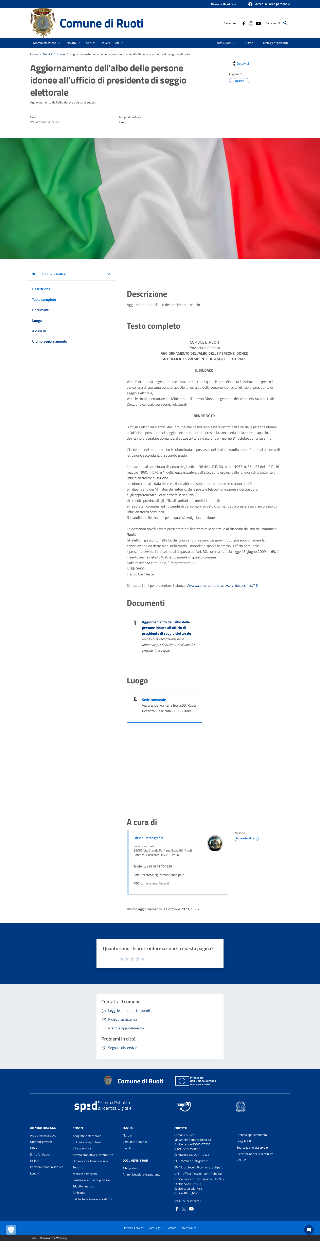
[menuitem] (222, 42)
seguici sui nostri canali (187, 1201)
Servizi (78, 1128)
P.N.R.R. (241, 1160)
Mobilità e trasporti (85, 1173)
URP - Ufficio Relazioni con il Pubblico (198, 1173)
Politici (34, 1160)
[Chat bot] (309, 1230)
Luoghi (34, 1173)
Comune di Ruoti (101, 23)
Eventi (127, 1148)
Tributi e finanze (83, 1186)
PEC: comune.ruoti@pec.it (191, 1161)
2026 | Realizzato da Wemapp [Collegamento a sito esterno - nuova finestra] (49, 1238)
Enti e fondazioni (40, 1154)
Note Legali (155, 1228)
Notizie (127, 1135)
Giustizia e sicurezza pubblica (91, 1180)
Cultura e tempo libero (87, 1142)
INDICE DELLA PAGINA (48, 274)
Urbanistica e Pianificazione (90, 1161)
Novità (47, 54)
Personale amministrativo (46, 1167)
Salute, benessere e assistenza (92, 1199)
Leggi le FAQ (244, 1141)
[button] (269, 4)
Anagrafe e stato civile (87, 1135)
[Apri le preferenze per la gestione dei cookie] (11, 1230)
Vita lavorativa (82, 1148)
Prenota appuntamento (252, 1134)
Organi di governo (41, 1141)
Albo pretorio (131, 1168)
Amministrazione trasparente (141, 1174)
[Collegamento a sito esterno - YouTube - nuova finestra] (258, 23)
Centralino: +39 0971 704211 (192, 1154)
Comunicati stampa (135, 1141)
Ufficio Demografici (148, 838)
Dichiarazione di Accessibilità (255, 1153)
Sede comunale (154, 699)
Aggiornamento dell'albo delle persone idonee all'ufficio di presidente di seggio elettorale (130, 54)
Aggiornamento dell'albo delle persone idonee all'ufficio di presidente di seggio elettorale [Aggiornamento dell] (166, 627)
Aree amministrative (43, 1135)
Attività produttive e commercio (93, 1154)
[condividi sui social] (239, 63)
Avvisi (61, 54)
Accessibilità (188, 1228)
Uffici (33, 1148)
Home (34, 54)
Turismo (78, 1167)
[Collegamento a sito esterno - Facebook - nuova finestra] (243, 23)
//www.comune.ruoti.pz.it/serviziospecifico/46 (222, 585)
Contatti (180, 1128)
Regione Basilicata (223, 4)
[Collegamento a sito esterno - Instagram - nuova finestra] (250, 23)
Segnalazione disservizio (252, 1147)
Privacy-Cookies (133, 1228)
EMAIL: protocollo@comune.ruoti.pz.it (198, 1167)
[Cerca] (285, 23)
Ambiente (79, 1192)
